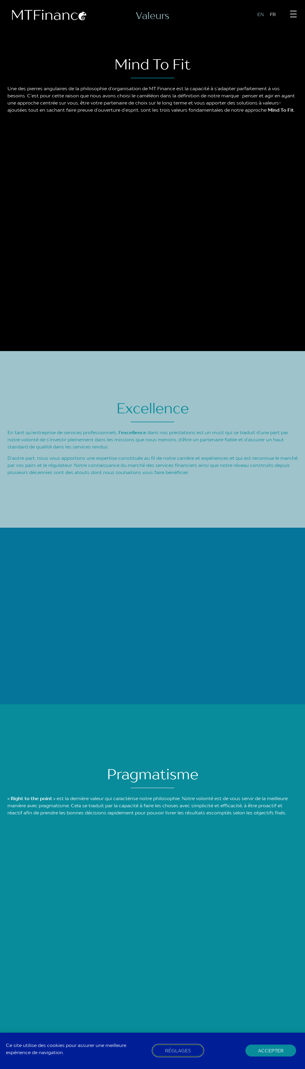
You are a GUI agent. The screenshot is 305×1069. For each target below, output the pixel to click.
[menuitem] (263, 14)
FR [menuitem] (273, 14)
